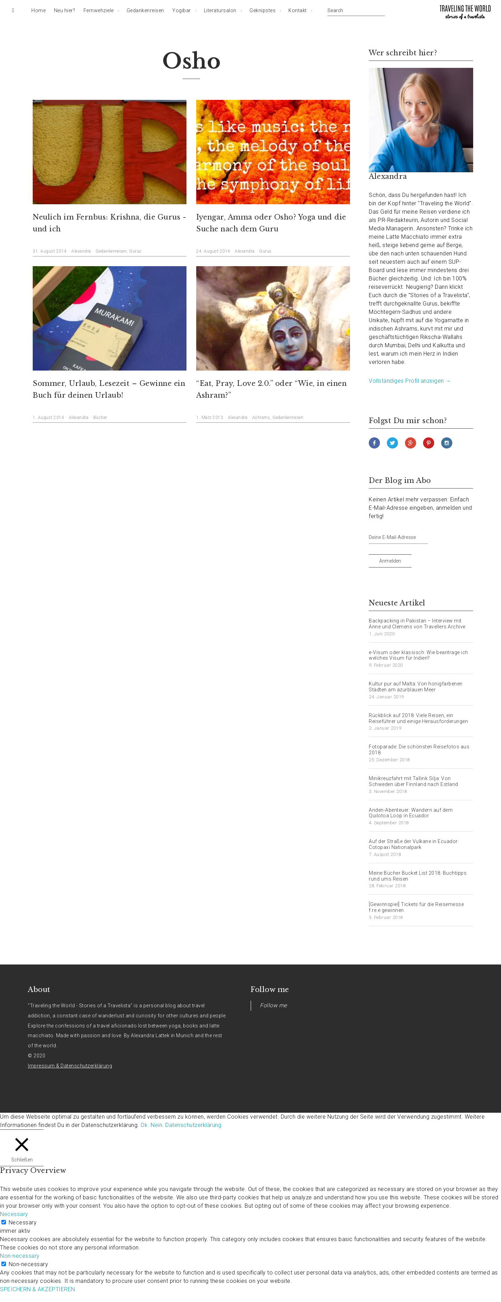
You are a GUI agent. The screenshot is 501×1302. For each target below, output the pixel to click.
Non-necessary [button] (20, 1256)
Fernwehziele (99, 10)
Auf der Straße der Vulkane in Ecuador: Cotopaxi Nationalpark (414, 844)
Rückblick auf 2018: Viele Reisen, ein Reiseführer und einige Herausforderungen (418, 718)
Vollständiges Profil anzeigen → (410, 381)
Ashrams (261, 417)
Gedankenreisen (145, 10)
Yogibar (181, 10)
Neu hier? (64, 10)
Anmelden (390, 561)
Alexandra (81, 251)
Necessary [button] (14, 1214)
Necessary (23, 1222)
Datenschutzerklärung (193, 1125)
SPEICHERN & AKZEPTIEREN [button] (37, 1289)
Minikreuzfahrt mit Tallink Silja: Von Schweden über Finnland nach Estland (413, 781)
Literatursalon (220, 10)
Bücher (100, 417)
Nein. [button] (157, 1125)
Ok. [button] (145, 1125)
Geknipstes (262, 10)
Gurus (135, 251)
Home (38, 10)
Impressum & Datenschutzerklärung (70, 1066)
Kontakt (297, 10)
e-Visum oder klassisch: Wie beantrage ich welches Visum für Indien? (418, 655)
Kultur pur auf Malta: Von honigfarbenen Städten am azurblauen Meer (416, 686)
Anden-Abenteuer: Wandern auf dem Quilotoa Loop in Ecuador (411, 813)
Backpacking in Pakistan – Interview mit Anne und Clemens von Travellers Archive (417, 623)
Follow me (269, 989)
